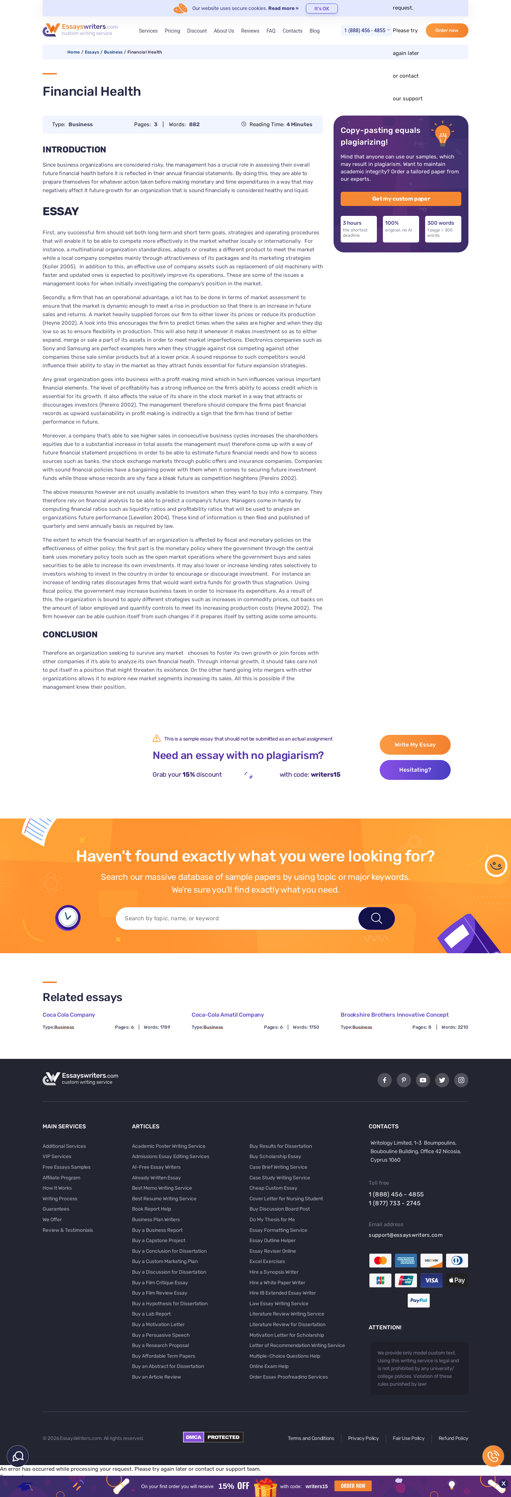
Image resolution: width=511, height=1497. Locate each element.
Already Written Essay (156, 1178)
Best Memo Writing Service (162, 1188)
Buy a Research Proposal (160, 1345)
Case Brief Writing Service (278, 1167)
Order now (446, 30)
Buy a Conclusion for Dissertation (169, 1251)
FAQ (271, 31)
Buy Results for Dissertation (280, 1146)
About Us (224, 31)
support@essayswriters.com (406, 1235)
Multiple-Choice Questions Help (284, 1356)
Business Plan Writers (156, 1220)
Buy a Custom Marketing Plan (165, 1261)
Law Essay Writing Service (278, 1304)
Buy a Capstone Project (158, 1241)
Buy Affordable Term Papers (163, 1356)
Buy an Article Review (156, 1377)
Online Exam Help (269, 1366)
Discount (197, 31)
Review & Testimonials (68, 1230)
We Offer (52, 1220)
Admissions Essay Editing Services (170, 1157)
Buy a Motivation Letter (158, 1325)
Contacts (292, 31)
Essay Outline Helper (272, 1241)
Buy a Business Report (157, 1230)
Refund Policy (453, 1438)
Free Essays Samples (66, 1167)
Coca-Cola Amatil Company (228, 1014)
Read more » (283, 8)
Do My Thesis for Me (272, 1220)
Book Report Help (151, 1209)
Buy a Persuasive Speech (161, 1335)
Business (113, 52)
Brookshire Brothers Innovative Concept (395, 1014)
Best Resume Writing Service (164, 1199)
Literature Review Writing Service (286, 1314)
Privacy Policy (363, 1438)
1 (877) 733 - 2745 (395, 1203)
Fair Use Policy (409, 1438)
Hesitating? (415, 769)
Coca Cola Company (69, 1014)
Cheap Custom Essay (273, 1188)
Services (148, 31)
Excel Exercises (267, 1261)
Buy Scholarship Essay (275, 1157)
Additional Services (64, 1146)
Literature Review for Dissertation (287, 1325)
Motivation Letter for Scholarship (286, 1335)
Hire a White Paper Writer (277, 1283)
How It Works (57, 1188)
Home (73, 52)
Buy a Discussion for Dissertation (169, 1272)
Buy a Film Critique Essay (160, 1283)
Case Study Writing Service (279, 1178)
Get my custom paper (401, 198)
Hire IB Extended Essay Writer (282, 1293)
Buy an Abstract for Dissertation (168, 1366)
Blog (315, 31)
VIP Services (57, 1157)
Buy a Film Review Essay (159, 1293)
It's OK (321, 9)
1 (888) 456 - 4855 (364, 30)
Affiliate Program (61, 1178)
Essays (92, 52)
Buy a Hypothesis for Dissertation (170, 1304)
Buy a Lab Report (151, 1314)
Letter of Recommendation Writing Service (297, 1345)
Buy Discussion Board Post (279, 1209)
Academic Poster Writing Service (168, 1146)
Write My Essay (415, 744)
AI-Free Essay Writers (156, 1167)
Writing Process (60, 1199)
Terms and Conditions (311, 1438)
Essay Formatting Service (278, 1230)
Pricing (172, 31)
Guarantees (56, 1209)
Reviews (250, 31)
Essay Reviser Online (272, 1251)
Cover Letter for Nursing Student (286, 1199)
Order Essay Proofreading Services (288, 1377)
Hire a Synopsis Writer (273, 1272)
